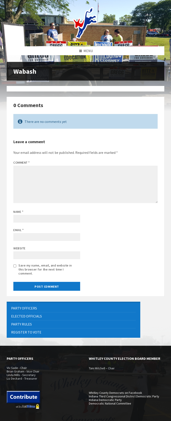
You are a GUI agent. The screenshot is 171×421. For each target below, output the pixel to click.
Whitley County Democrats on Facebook (115, 393)
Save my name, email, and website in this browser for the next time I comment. (45, 269)
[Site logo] (85, 37)
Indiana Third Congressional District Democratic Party (124, 396)
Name (18, 212)
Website (19, 248)
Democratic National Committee (110, 403)
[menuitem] (73, 308)
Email (18, 230)
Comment (21, 163)
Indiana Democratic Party (105, 400)
